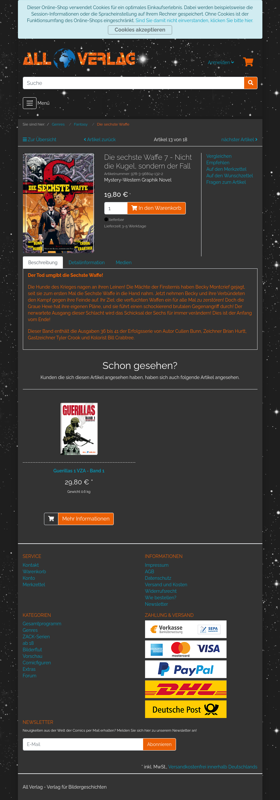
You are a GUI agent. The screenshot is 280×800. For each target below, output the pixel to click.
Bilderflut (32, 649)
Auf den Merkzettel (226, 169)
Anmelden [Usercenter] (221, 62)
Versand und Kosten (166, 584)
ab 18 (28, 643)
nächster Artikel (239, 139)
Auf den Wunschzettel (229, 175)
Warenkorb (34, 571)
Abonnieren (159, 744)
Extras (29, 669)
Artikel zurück (100, 139)
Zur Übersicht (39, 139)
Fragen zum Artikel (226, 182)
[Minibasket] (248, 62)
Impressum (157, 565)
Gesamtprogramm (42, 623)
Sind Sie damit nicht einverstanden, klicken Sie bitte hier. (194, 20)
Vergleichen (218, 156)
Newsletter (156, 604)
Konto (29, 578)
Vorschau (32, 656)
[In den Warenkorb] (51, 519)
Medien (124, 262)
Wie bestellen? (160, 597)
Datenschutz (158, 578)
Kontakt (31, 565)
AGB (149, 571)
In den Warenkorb (156, 208)
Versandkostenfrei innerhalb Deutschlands (212, 766)
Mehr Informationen (86, 519)
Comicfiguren (37, 662)
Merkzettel (34, 584)
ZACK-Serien (36, 636)
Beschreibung (43, 262)
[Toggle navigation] (30, 103)
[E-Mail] (83, 744)
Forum (30, 675)
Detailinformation (86, 262)
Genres (30, 630)
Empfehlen (217, 162)
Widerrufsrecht (161, 591)
